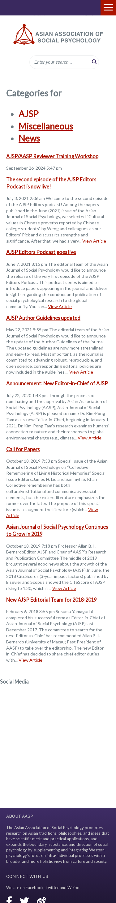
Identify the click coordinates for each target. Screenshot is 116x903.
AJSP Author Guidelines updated (43, 318)
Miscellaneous (46, 126)
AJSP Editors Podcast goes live (41, 252)
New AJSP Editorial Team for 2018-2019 (51, 600)
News (29, 138)
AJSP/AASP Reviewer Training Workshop (52, 156)
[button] (94, 62)
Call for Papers (23, 449)
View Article (94, 241)
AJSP (29, 113)
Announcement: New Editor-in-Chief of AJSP (57, 383)
